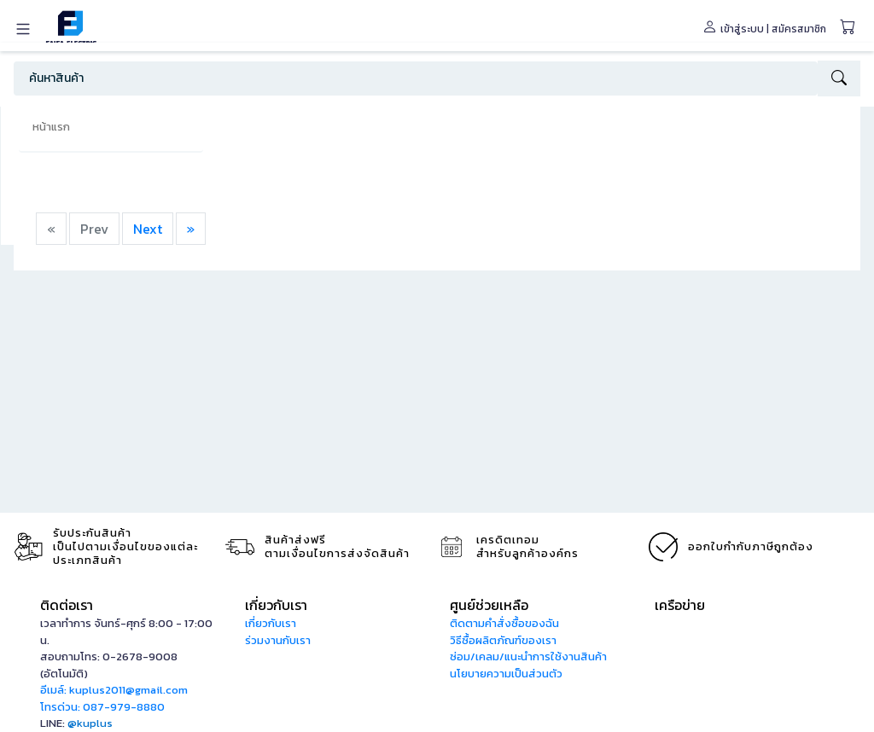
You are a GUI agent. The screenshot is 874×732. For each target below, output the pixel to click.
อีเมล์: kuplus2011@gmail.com (114, 690)
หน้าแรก (51, 127)
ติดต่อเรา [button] (66, 605)
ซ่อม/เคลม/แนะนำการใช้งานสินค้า (528, 656)
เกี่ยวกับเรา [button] (276, 605)
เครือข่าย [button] (680, 605)
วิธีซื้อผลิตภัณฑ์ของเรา (503, 640)
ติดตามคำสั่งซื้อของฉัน (504, 623)
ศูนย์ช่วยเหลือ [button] (489, 605)
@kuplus (90, 723)
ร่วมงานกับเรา (278, 640)
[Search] (416, 78)
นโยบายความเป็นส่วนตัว (506, 673)
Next (147, 228)
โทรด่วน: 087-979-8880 (102, 707)
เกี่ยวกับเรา (270, 623)
